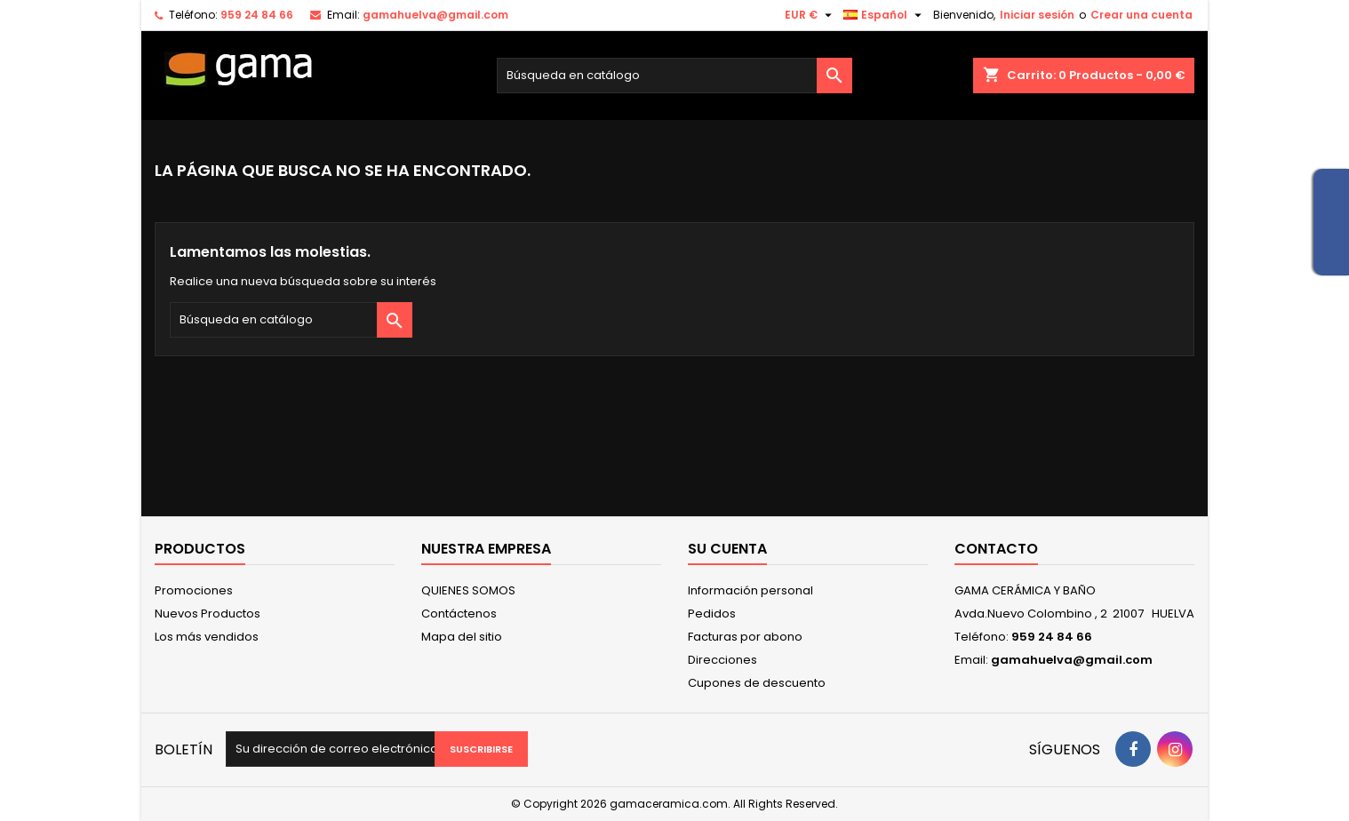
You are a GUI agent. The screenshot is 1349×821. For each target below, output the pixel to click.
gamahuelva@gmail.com (435, 14)
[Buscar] (674, 75)
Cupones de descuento (757, 682)
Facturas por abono (745, 636)
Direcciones (722, 659)
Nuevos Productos (207, 613)
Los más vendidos (207, 636)
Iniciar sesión (1037, 14)
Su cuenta (727, 548)
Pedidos (712, 613)
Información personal (750, 590)
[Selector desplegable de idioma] (884, 15)
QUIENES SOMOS (468, 590)
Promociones (194, 590)
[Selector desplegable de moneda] (810, 15)
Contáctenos (459, 613)
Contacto (996, 548)
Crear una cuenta (1141, 14)
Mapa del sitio (461, 636)
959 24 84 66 (256, 14)
